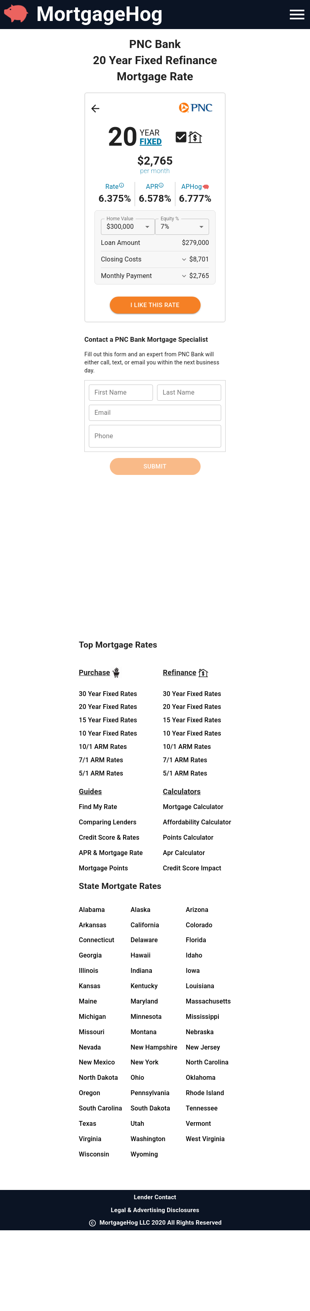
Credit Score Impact (192, 868)
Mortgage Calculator (193, 807)
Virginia (90, 1139)
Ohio (137, 1077)
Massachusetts (208, 1001)
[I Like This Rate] (155, 305)
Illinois (88, 970)
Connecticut (96, 940)
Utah (137, 1123)
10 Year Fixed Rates (108, 733)
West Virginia (205, 1139)
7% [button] (165, 226)
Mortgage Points (103, 868)
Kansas (90, 986)
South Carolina (100, 1108)
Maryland (144, 1001)
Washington (147, 1139)
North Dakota (98, 1077)
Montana (143, 1032)
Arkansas (92, 925)
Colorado (199, 925)
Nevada (90, 1047)
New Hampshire (153, 1047)
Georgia (90, 955)
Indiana (141, 970)
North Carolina (207, 1062)
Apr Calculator (184, 853)
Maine (88, 1001)
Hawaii (140, 955)
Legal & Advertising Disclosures (155, 1210)
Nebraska (200, 1032)
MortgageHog (99, 14)
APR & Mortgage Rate (110, 853)
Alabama (92, 910)
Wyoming (144, 1154)
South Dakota (150, 1108)
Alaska (140, 910)
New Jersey (203, 1047)
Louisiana (200, 986)
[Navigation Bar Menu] (297, 14)
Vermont (198, 1123)
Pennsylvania (150, 1093)
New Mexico (97, 1062)
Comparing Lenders (107, 822)
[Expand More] (184, 259)
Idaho (194, 955)
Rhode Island (205, 1093)
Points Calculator (188, 837)
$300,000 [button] (120, 226)
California (144, 925)
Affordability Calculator (197, 822)
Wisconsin (94, 1154)
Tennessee (202, 1108)
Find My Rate (98, 807)
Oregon (89, 1093)
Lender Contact (155, 1197)
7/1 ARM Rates (101, 760)
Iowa (193, 970)
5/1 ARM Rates (101, 773)
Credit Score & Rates (109, 837)
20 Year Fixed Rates (108, 707)
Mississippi (202, 1016)
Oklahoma (201, 1077)
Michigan (92, 1016)
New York (144, 1062)
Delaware (144, 940)
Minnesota (145, 1016)
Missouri (91, 1032)
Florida (196, 940)
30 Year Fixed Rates (108, 694)
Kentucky (143, 986)
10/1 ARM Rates (103, 747)
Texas (87, 1123)
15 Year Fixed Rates (108, 720)
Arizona (197, 910)
